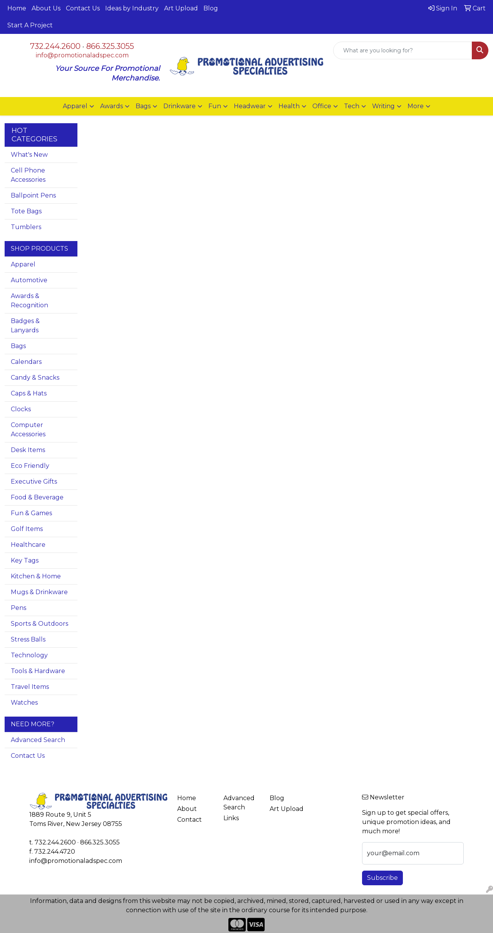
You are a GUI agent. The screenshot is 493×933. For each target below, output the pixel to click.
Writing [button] (383, 106)
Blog (210, 8)
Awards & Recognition (29, 300)
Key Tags (25, 560)
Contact (189, 819)
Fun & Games (31, 513)
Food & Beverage (37, 497)
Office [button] (321, 106)
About (187, 808)
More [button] (415, 106)
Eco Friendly (30, 465)
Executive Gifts (34, 481)
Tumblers (26, 227)
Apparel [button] (75, 106)
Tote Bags (26, 211)
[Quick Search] (402, 50)
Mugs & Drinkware (39, 592)
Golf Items (27, 529)
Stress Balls (28, 639)
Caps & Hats (29, 393)
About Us (46, 8)
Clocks (21, 409)
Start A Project (30, 25)
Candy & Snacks (35, 377)
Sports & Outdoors (39, 623)
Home (16, 8)
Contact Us (83, 8)
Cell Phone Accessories (28, 175)
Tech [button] (351, 106)
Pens (18, 607)
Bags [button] (143, 106)
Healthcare (28, 544)
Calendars (26, 361)
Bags (18, 346)
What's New (29, 154)
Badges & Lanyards (25, 325)
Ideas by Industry (132, 8)
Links (231, 818)
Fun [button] (214, 106)
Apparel (23, 264)
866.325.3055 (110, 46)
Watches (24, 702)
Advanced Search (38, 740)
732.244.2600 (55, 46)
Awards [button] (111, 106)
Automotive (29, 280)
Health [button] (289, 106)
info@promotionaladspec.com (82, 55)
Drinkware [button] (179, 106)
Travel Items (30, 686)
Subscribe (382, 877)
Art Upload (181, 8)
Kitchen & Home (36, 576)
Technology (29, 655)
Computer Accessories (28, 429)
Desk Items (28, 450)
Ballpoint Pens (33, 195)
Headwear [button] (250, 106)
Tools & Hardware (38, 671)
